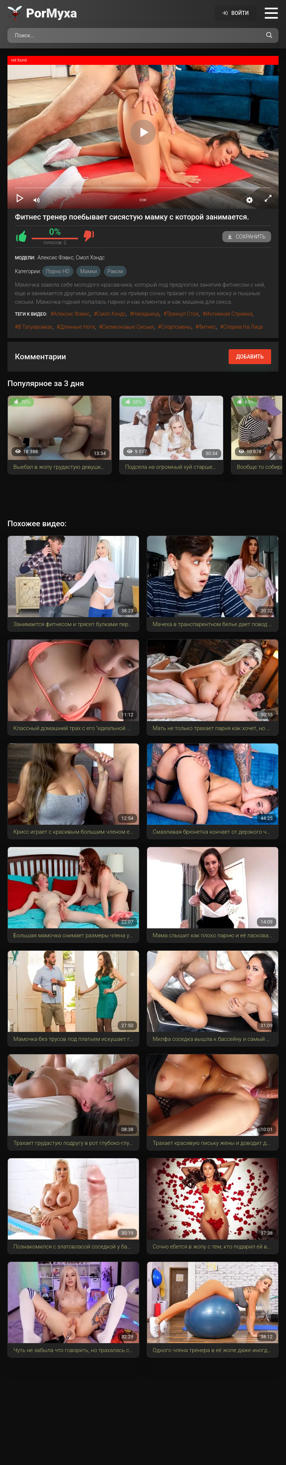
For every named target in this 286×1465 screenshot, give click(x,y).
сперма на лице (243, 327)
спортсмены (176, 327)
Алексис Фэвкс (72, 314)
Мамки (88, 271)
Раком (115, 271)
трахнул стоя (182, 314)
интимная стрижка (229, 314)
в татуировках (35, 327)
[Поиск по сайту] (269, 35)
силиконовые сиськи (128, 327)
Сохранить (247, 237)
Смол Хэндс (111, 314)
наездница (146, 314)
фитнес (207, 327)
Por (51, 13)
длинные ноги (77, 327)
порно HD (58, 271)
